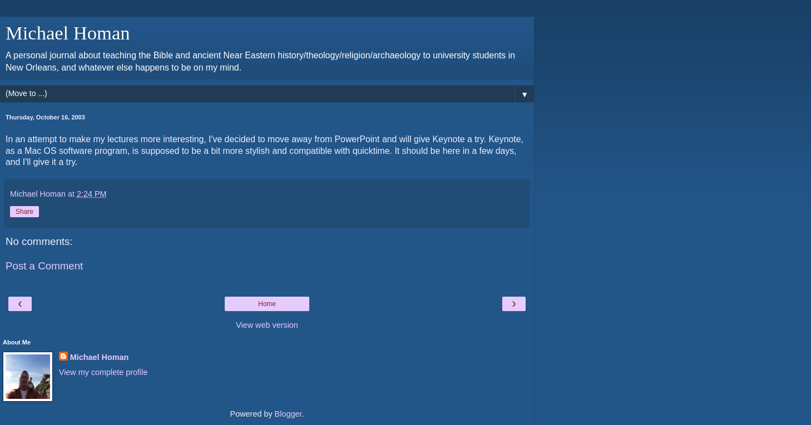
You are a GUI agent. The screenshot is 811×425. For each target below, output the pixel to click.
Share (24, 212)
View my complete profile (103, 372)
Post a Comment (44, 266)
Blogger (288, 413)
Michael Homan (68, 32)
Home (267, 304)
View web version (267, 325)
